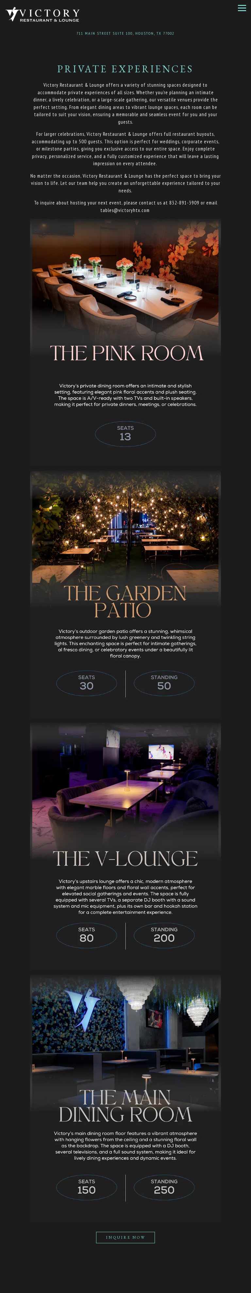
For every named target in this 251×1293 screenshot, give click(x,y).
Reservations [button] (125, 1287)
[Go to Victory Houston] (125, 33)
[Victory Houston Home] (42, 14)
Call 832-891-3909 (125, 1275)
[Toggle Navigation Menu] (242, 8)
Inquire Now (125, 1237)
